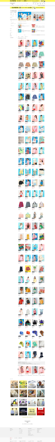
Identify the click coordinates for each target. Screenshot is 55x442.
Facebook (38, 427)
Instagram (38, 428)
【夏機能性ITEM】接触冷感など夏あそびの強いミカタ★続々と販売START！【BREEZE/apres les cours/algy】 (26, 31)
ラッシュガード (12, 22)
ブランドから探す (20, 426)
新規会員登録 (38, 426)
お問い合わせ (29, 429)
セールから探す (20, 429)
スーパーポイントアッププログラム (31, 426)
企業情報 (11, 440)
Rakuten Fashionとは (30, 427)
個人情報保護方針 (13, 440)
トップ (18, 9)
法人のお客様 (29, 430)
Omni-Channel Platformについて (31, 432)
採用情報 (20, 440)
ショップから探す (20, 427)
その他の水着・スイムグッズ (13, 23)
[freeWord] (13, 16)
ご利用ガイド (29, 428)
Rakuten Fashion (21, 9)
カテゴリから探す (20, 428)
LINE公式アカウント (39, 429)
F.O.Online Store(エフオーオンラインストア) (27, 9)
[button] (21, 367)
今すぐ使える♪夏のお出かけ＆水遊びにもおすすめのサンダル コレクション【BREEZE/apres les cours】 (40, 31)
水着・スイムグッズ (13, 19)
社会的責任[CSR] (17, 440)
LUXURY (11, 427)
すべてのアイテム (20, 430)
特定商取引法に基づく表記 (30, 431)
